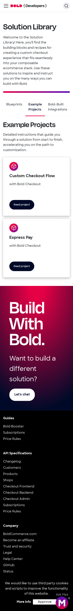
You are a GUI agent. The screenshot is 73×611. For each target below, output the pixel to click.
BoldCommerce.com (20, 534)
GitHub (8, 565)
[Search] (66, 5)
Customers (12, 468)
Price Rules (12, 439)
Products (10, 474)
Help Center (13, 559)
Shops (8, 480)
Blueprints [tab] (14, 104)
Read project (22, 204)
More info (24, 602)
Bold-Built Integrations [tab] (57, 107)
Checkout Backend (18, 492)
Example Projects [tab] (35, 107)
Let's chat (22, 394)
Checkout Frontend (18, 486)
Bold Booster (13, 426)
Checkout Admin (16, 499)
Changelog (12, 461)
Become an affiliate (18, 540)
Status (8, 571)
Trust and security (17, 546)
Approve (45, 602)
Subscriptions (14, 432)
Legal (7, 552)
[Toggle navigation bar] (6, 6)
